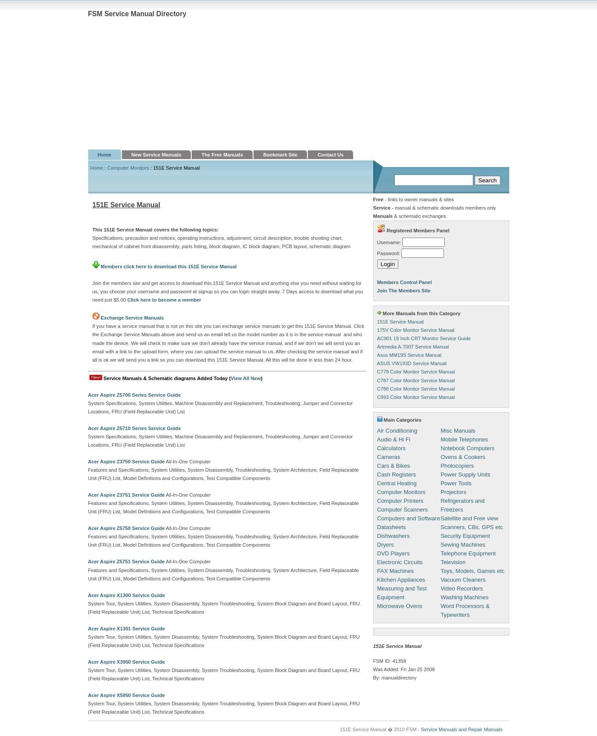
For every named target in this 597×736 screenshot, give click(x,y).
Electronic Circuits (400, 562)
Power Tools (456, 483)
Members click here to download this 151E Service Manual (165, 266)
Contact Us (330, 154)
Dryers (385, 544)
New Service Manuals (157, 154)
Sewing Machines (462, 544)
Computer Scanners (402, 509)
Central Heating (397, 483)
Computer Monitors (128, 168)
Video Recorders (461, 588)
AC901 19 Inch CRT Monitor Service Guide (424, 338)
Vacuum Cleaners (462, 579)
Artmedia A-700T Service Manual (413, 346)
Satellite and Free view (469, 518)
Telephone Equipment (468, 553)
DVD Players (393, 553)
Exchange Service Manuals (132, 317)
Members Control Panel (404, 282)
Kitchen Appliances (401, 579)
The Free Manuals (222, 154)
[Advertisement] (298, 83)
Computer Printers (400, 501)
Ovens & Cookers (462, 457)
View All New (246, 378)
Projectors (453, 492)
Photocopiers (457, 465)
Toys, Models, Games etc (472, 571)
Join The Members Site (404, 290)
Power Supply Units (465, 474)
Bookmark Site (280, 154)
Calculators (391, 448)
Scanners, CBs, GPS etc (471, 527)
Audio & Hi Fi (394, 439)
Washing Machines (464, 597)
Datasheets (391, 527)
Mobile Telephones (464, 439)
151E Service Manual (400, 321)
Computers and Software (408, 518)
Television (452, 562)
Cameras (388, 457)
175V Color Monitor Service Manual (416, 330)
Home (104, 154)
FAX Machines (395, 571)
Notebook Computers (467, 448)
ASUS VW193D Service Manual (412, 363)
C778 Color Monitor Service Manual (416, 371)
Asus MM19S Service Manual (409, 355)
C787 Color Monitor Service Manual (416, 380)
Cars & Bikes (393, 465)
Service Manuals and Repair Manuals (462, 729)
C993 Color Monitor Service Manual (416, 397)
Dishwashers (393, 536)
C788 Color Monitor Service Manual (416, 388)
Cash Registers (396, 474)
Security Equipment (465, 536)
